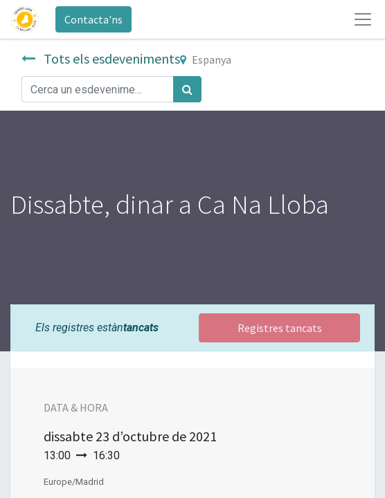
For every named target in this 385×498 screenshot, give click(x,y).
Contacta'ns (93, 19)
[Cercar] (187, 89)
